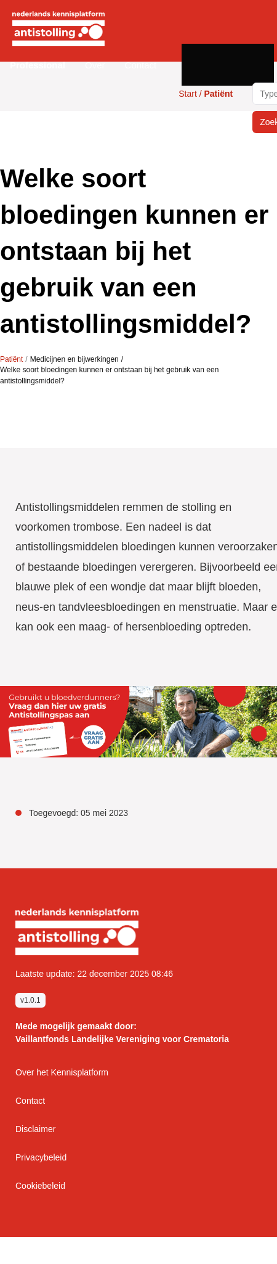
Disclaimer (35, 1129)
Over (95, 65)
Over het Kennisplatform (61, 1072)
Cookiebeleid (40, 1186)
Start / (206, 94)
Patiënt (11, 359)
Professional (37, 65)
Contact (141, 65)
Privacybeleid (40, 1157)
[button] (37, 65)
